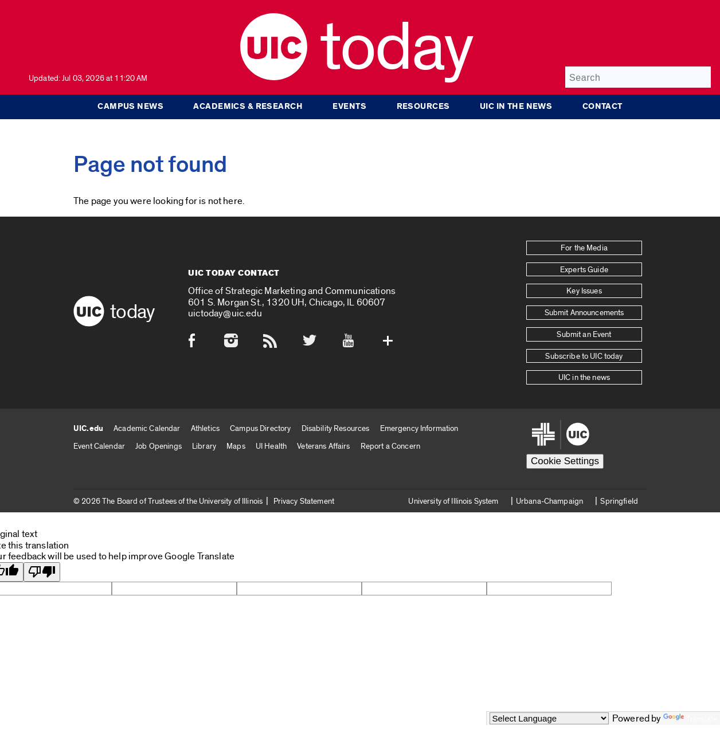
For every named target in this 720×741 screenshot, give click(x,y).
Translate (690, 719)
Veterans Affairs (323, 445)
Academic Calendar (147, 428)
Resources (423, 106)
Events (349, 106)
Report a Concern (390, 445)
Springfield (619, 500)
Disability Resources (336, 428)
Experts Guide (584, 269)
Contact (605, 106)
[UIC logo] (274, 78)
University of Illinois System (453, 500)
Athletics (205, 428)
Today (396, 48)
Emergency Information (419, 428)
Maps (235, 445)
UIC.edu (88, 428)
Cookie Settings (565, 460)
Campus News (128, 106)
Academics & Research (246, 106)
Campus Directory (260, 428)
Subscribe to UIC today (584, 356)
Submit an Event (584, 334)
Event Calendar (99, 445)
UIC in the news (518, 106)
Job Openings (158, 445)
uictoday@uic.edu (225, 313)
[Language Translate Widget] (549, 718)
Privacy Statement (303, 500)
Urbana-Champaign (549, 500)
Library (204, 445)
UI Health (271, 445)
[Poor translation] (42, 572)
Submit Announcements (584, 313)
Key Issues (583, 291)
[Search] (638, 77)
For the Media (584, 248)
